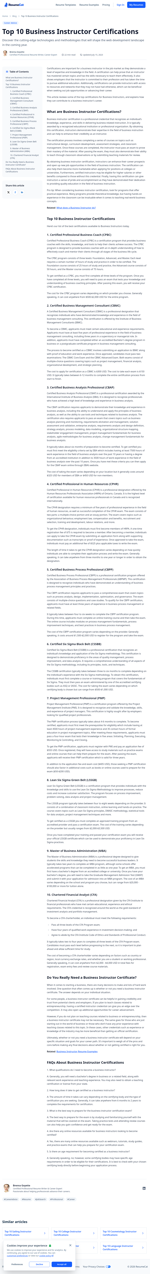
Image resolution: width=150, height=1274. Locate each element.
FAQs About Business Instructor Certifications (20, 170)
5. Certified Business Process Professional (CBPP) (23, 122)
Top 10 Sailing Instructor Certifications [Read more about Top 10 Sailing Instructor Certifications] (25, 1233)
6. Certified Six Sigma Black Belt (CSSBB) (22, 129)
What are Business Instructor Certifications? (19, 79)
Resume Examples (89, 4)
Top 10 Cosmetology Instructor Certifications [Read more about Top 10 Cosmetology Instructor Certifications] (123, 1233)
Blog (14, 16)
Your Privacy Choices (97, 1266)
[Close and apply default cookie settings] (70, 1245)
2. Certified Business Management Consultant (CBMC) (21, 101)
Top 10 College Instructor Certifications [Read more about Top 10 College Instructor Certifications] (74, 1233)
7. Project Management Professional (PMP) (21, 136)
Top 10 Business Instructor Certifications (18, 86)
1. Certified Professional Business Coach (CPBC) (21, 92)
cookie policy (46, 1255)
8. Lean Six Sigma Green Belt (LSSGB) (23, 143)
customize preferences (17, 1255)
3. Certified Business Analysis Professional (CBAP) (23, 109)
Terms (76, 1266)
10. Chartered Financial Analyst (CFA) (24, 156)
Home (5, 16)
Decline (39, 1264)
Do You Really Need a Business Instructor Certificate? (20, 163)
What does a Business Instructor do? (76, 207)
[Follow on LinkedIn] (144, 1188)
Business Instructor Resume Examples (77, 1051)
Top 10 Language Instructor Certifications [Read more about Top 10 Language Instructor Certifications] (123, 1247)
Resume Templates (66, 4)
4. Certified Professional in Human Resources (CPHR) (22, 116)
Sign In (120, 4)
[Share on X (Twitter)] (8, 192)
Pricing (106, 4)
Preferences (17, 1264)
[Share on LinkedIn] (22, 192)
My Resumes (136, 4)
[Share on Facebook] (15, 192)
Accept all (61, 1264)
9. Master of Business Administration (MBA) (20, 150)
